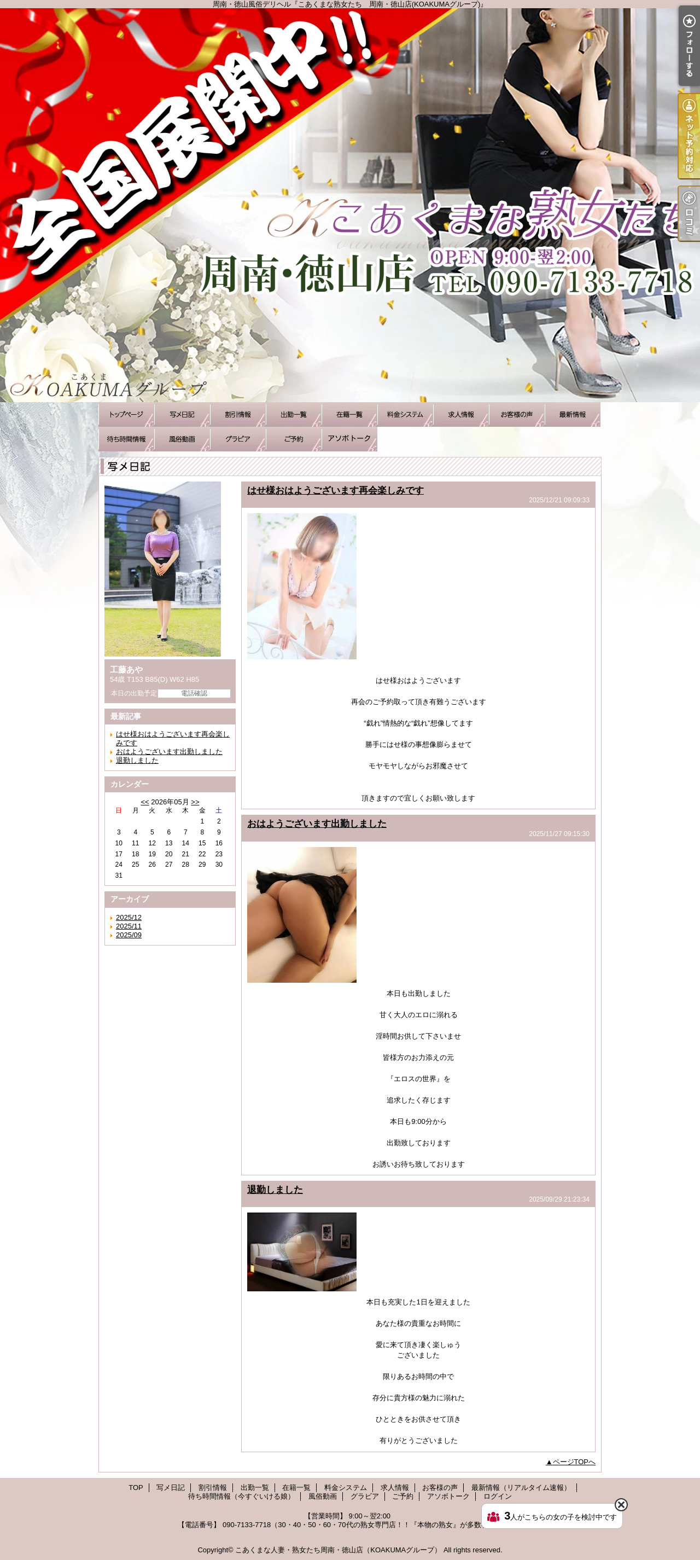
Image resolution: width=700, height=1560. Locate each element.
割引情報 (238, 414)
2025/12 (129, 917)
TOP (126, 414)
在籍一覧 (349, 414)
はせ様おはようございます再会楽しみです (335, 490)
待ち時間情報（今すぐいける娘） (126, 439)
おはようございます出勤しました (169, 751)
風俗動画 (182, 439)
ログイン (497, 1496)
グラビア (238, 439)
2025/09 (129, 935)
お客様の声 (517, 414)
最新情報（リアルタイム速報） (572, 414)
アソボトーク (349, 439)
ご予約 (294, 439)
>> (195, 802)
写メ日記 (182, 414)
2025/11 (129, 926)
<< (145, 802)
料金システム (405, 414)
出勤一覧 (294, 414)
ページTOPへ (574, 1462)
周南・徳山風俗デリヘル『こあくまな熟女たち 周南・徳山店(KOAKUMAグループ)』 (350, 205)
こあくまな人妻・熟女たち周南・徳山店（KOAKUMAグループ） (338, 1550)
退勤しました (137, 760)
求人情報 (461, 414)
